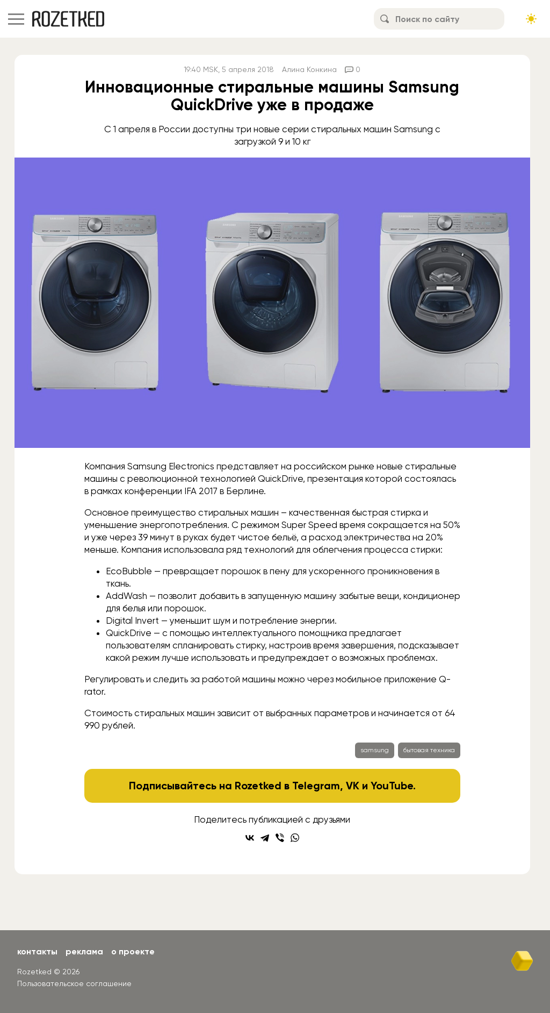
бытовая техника (429, 750)
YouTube (392, 785)
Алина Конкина (309, 69)
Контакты (37, 951)
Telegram (316, 785)
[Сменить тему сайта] (531, 19)
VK (352, 785)
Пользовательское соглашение (74, 983)
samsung (374, 750)
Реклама (84, 951)
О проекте (133, 951)
